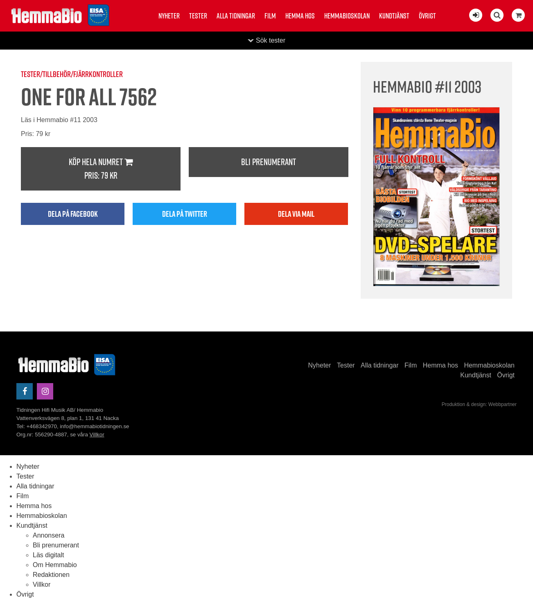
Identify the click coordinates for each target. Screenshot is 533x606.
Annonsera (48, 535)
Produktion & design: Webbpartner (479, 404)
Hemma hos (300, 16)
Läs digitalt (48, 555)
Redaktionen (51, 574)
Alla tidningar (236, 16)
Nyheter (169, 16)
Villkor (97, 434)
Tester (198, 16)
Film (270, 16)
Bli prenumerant (268, 162)
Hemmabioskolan (347, 16)
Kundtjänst (394, 16)
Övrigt (427, 16)
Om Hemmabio (55, 564)
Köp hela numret (100, 169)
